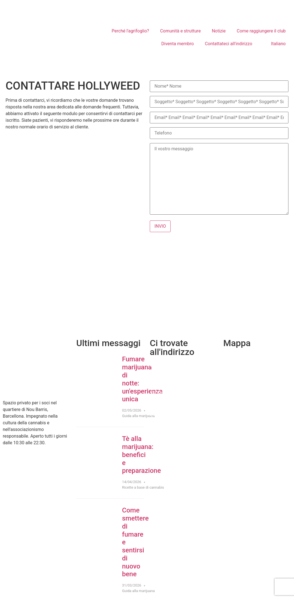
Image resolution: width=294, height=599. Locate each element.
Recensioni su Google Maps (177, 425)
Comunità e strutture (180, 31)
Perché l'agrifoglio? (130, 31)
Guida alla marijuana (138, 416)
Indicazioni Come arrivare (175, 414)
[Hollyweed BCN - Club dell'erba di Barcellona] (147, 288)
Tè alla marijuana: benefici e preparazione (141, 454)
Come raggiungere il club (261, 31)
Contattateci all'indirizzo (228, 43)
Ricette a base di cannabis (143, 487)
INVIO (160, 226)
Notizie (219, 31)
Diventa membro (177, 43)
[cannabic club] (257, 394)
